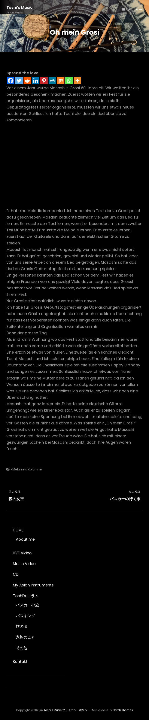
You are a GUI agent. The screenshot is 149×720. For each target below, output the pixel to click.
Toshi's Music (19, 7)
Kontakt (20, 661)
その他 (21, 647)
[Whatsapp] (69, 80)
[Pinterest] (44, 80)
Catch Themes (123, 710)
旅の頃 (21, 626)
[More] (77, 80)
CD (15, 574)
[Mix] (60, 80)
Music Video (24, 563)
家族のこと (25, 637)
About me (25, 539)
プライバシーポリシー (76, 710)
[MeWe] (52, 80)
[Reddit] (27, 80)
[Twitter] (19, 80)
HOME (18, 530)
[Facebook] (10, 80)
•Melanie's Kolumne (26, 469)
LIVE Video (22, 553)
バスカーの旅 (27, 605)
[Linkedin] (35, 80)
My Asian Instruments (33, 585)
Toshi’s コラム (26, 595)
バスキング (25, 615)
